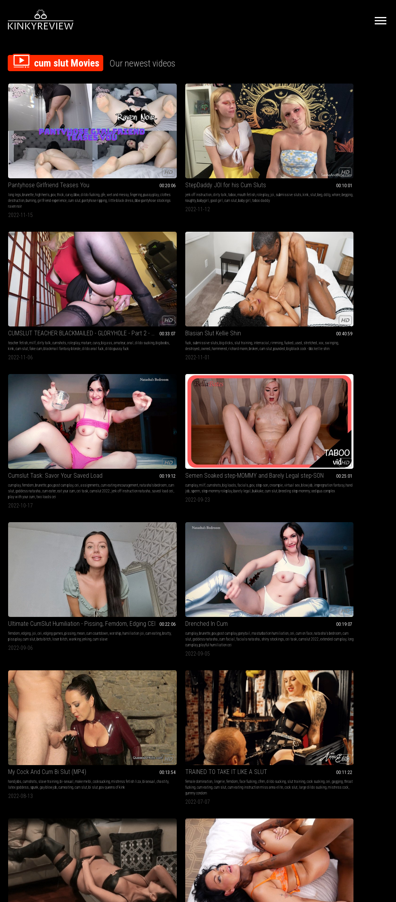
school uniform (264, 474)
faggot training (362, 479)
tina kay (341, 595)
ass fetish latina (205, 704)
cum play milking (367, 364)
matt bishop (276, 607)
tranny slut (359, 601)
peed (196, 595)
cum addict (341, 491)
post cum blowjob (266, 479)
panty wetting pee (213, 595)
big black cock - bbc (273, 583)
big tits (379, 693)
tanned (337, 710)
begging (123, 151)
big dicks (281, 139)
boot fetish (15, 364)
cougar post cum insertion (269, 601)
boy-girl (104, 364)
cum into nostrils (109, 716)
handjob (106, 583)
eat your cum (343, 156)
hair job (121, 485)
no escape (93, 601)
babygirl (147, 151)
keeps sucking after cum (258, 497)
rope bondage (132, 589)
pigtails (91, 479)
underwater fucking (177, 710)
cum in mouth (250, 364)
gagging (342, 260)
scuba (12, 595)
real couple (127, 474)
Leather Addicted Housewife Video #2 (42, 348)
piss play (119, 260)
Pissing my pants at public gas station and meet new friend (198, 573)
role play (102, 145)
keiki (228, 376)
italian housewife (37, 381)
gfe (37, 145)
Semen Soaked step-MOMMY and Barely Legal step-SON (42, 239)
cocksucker (358, 485)
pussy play (15, 151)
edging (103, 248)
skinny (68, 468)
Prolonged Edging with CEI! (273, 683)
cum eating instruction (334, 479)
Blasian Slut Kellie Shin (269, 129)
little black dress (31, 162)
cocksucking (267, 254)
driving (188, 589)
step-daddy (377, 699)
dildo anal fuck (213, 156)
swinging (253, 151)
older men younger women (368, 704)
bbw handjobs (338, 704)
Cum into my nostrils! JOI (116, 683)
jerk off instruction (99, 139)
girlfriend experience (22, 156)
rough (182, 370)
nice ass (201, 699)
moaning (148, 474)
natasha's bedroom (332, 151)
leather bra (23, 376)
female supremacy (332, 474)
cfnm (333, 254)
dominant (170, 376)
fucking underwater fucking (363, 710)
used (285, 145)
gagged (148, 589)
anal (220, 145)
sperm (57, 260)
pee (166, 583)
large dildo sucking (355, 272)
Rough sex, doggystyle (192, 348)
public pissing (181, 601)
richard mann (250, 156)
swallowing (268, 358)
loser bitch (101, 266)
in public (186, 491)
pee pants (213, 589)
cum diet (21, 716)
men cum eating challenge (47, 716)
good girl (92, 156)
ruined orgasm (280, 699)
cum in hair (136, 485)
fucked (276, 145)
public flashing (186, 479)
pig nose (100, 710)
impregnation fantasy (23, 260)
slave (208, 364)
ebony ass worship (40, 589)
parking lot (213, 485)
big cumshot (278, 589)
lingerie (352, 248)
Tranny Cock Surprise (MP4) (353, 573)
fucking (246, 583)
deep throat (138, 468)
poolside (198, 710)
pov (53, 139)
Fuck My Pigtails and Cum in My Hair (120, 458)
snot (116, 699)
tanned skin (214, 710)
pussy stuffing (28, 595)
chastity (260, 260)
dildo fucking (24, 145)
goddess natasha (373, 151)
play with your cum (332, 168)
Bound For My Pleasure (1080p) (120, 573)
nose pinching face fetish (124, 710)
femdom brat (51, 704)
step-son (20, 254)
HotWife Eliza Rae (107, 348)
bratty (107, 260)
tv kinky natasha (372, 589)
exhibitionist (173, 474)
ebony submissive (61, 583)
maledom (170, 370)
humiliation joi (142, 254)
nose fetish (104, 699)
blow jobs (122, 468)
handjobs (247, 248)
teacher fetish (173, 139)
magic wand (298, 589)
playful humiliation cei (194, 277)
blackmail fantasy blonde (182, 156)
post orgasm (285, 474)
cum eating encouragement (363, 145)
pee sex (198, 601)
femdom (338, 139)
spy (228, 474)
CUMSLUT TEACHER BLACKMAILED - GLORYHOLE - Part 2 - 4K (198, 129)
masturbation (183, 468)
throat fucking (359, 260)
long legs (14, 139)
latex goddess (278, 260)
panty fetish (30, 358)
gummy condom (337, 277)
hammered (296, 151)
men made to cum (44, 699)
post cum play (374, 139)
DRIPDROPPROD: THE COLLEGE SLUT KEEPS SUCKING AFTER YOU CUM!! (275, 458)
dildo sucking (348, 254)
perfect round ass (176, 716)
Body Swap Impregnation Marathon (42, 458)
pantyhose (93, 595)
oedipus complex (60, 272)
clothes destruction (38, 151)
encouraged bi (377, 485)
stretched (297, 145)
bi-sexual (299, 248)
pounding (247, 595)
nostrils (117, 704)
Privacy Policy (226, 815)
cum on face (216, 254)
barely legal (41, 266)
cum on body (263, 595)
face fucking (300, 358)
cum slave (142, 266)
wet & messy (221, 583)
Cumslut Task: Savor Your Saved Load (353, 129)
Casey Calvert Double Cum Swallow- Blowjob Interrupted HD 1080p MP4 (275, 348)
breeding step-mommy (30, 272)
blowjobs (176, 583)
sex (186, 358)
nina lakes (294, 595)
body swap (30, 485)
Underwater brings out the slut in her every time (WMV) (353, 683)
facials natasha (192, 266)
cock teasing (359, 699)
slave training (281, 248)
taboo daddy (136, 156)
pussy (48, 474)
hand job (46, 260)
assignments (333, 145)
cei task (359, 156)
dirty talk (120, 139)
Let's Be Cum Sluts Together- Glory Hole (353, 348)
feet (321, 699)
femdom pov (354, 474)
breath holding (65, 589)
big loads (52, 248)
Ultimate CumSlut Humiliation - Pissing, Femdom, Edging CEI (120, 239)
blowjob (65, 254)
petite (271, 468)
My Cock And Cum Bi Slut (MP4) (275, 239)
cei (321, 145)
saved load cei (370, 162)
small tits (26, 468)
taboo (133, 139)
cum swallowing (273, 364)
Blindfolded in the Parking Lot (198, 458)
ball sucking (249, 358)
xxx (243, 151)
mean (90, 254)
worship (124, 254)
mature (176, 145)
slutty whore (60, 381)
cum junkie (348, 503)
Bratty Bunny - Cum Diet (37, 683)
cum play (325, 139)
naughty (135, 151)
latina (189, 699)
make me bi (249, 254)
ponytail (223, 248)
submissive (172, 364)
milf (188, 139)
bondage (132, 583)
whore (112, 151)
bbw (11, 145)
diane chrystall (132, 699)
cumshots (215, 139)
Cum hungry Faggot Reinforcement (353, 458)
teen (211, 468)
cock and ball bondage (117, 601)
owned (282, 151)
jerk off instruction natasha (338, 162)
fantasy (135, 693)
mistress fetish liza (292, 254)
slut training (299, 139)
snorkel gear (16, 589)
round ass (39, 583)
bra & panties (62, 358)
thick (60, 139)
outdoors (201, 468)
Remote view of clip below (196, 683)
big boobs (182, 151)
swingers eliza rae (136, 376)
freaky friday (17, 491)
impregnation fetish (42, 479)
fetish (168, 468)
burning (59, 151)
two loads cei (357, 168)
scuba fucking (345, 716)
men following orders (362, 468)
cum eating (93, 260)
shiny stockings (217, 266)
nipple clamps (112, 595)
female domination (332, 248)
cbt (120, 589)
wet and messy (52, 145)
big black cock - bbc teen (288, 491)
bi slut (288, 266)
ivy (289, 485)
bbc (114, 364)
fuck (244, 139)
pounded (291, 156)
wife (209, 370)
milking (128, 595)
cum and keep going (290, 497)
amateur (209, 145)
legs (216, 693)
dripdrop (247, 479)
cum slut (45, 156)
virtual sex (50, 254)
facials (65, 248)
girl (201, 370)
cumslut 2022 (376, 156)
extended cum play (211, 272)
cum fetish (68, 474)
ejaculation (144, 595)
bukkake (57, 266)
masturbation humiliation (182, 254)
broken (265, 156)
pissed (200, 589)
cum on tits (27, 370)
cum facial (171, 266)
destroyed (269, 151)
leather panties (32, 387)
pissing (147, 248)
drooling (284, 358)
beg (95, 151)
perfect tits (40, 376)
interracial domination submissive (51, 601)
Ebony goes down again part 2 (42, 573)
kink (145, 145)
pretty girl (184, 704)
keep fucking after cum (268, 612)
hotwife (263, 589)
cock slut (333, 272)
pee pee (227, 589)
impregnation (17, 479)
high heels (42, 139)
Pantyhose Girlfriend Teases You (42, 129)
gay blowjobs (360, 358)
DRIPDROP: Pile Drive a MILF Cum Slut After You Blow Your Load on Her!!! (275, 573)
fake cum (218, 151)
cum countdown (106, 254)
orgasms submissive (208, 376)
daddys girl (222, 370)
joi (111, 145)
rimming (264, 145)
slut (89, 151)
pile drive (259, 607)
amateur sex (108, 479)
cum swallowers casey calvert (286, 370)
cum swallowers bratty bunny (29, 710)
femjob (270, 710)
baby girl (120, 156)
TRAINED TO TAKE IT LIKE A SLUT (353, 239)
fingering (70, 145)
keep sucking (261, 491)
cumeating (261, 266)
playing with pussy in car (200, 497)
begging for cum (136, 704)
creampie (34, 254)
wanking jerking (122, 266)
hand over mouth (104, 589)
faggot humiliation (363, 491)
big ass (196, 145)
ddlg (102, 151)
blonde (12, 468)
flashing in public (206, 491)
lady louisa (282, 704)
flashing (219, 474)
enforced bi (326, 595)
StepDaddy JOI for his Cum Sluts (120, 129)
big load (215, 699)
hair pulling (102, 474)
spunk (294, 260)
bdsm (245, 693)
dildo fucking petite (53, 485)
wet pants (185, 595)
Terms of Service (174, 815)
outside (169, 479)
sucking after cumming (270, 485)
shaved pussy (17, 474)
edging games (131, 248)
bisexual (247, 260)
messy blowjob (252, 370)
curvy (68, 139)
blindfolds (204, 474)
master (193, 370)
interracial (248, 145)
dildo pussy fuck (175, 162)
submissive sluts (127, 145)
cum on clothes (35, 364)
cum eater (325, 156)
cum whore (58, 370)
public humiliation (197, 583)
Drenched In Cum (185, 239)
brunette (28, 139)
